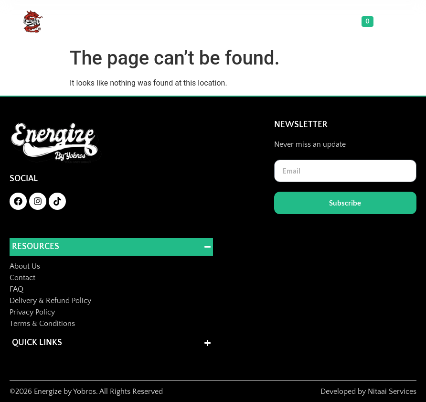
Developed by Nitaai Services (368, 391)
